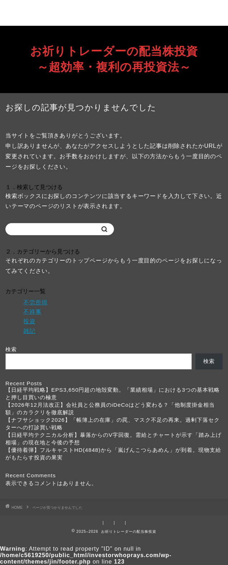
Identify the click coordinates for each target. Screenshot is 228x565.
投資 (29, 321)
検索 (11, 349)
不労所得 (35, 302)
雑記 (29, 331)
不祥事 (32, 312)
